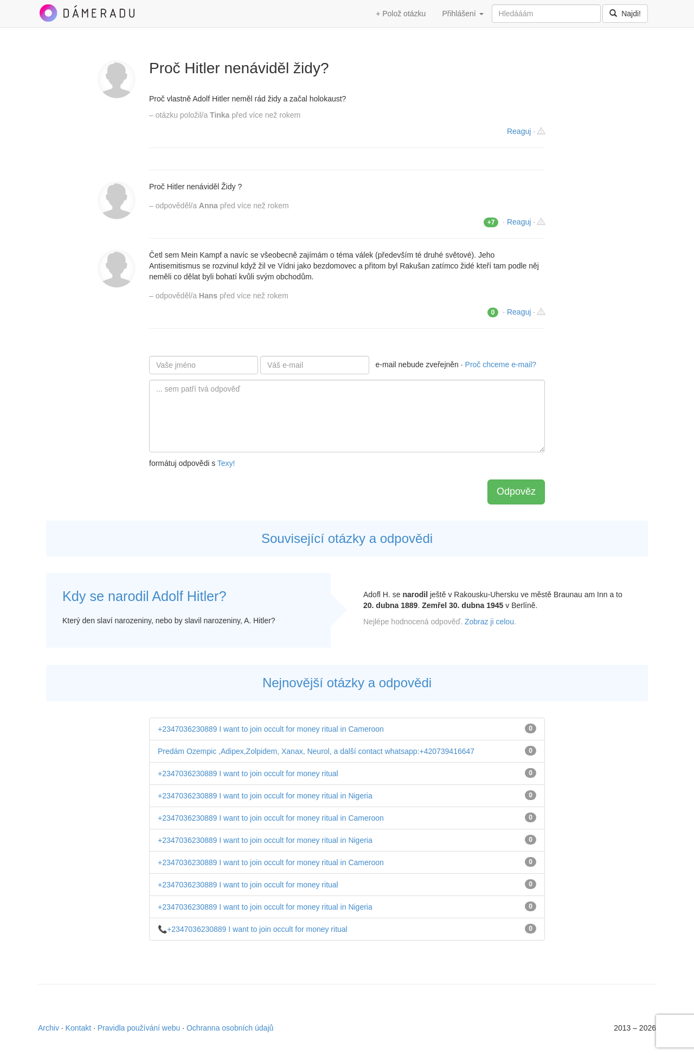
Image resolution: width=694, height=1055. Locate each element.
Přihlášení (462, 13)
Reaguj (519, 131)
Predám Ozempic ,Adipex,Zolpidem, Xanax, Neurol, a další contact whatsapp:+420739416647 (316, 751)
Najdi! (625, 13)
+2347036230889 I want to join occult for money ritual (248, 773)
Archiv (48, 1028)
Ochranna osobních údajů (230, 1028)
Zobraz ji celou (489, 621)
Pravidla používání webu (139, 1028)
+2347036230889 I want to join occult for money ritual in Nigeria (265, 795)
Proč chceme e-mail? (501, 364)
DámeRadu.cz (87, 13)
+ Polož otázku (401, 13)
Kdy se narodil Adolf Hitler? (144, 596)
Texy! (226, 463)
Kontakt (78, 1028)
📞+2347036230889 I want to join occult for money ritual (253, 929)
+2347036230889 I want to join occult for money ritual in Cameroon (271, 729)
